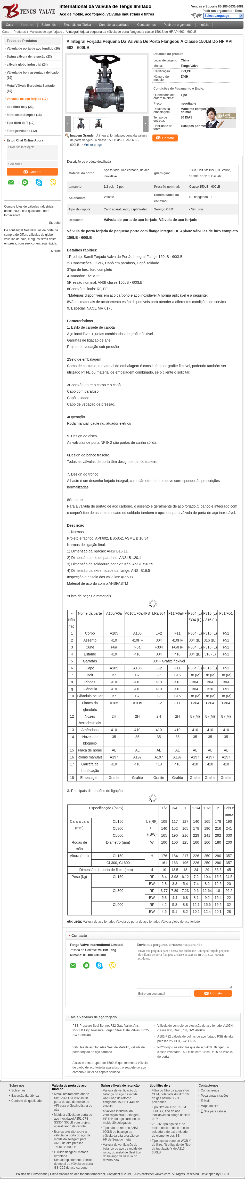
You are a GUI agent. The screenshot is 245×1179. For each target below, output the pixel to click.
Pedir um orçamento (217, 11)
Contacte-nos (146, 25)
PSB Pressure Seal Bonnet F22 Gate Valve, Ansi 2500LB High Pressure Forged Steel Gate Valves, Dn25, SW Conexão (111, 1030)
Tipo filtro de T (17, 123)
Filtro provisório (18, 131)
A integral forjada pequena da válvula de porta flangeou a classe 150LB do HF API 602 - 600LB (108, 140)
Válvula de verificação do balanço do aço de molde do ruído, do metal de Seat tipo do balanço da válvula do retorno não (122, 1152)
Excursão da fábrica (77, 25)
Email (239, 11)
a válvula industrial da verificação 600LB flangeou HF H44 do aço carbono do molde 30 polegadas (121, 1117)
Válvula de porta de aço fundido (30, 48)
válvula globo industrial (24, 64)
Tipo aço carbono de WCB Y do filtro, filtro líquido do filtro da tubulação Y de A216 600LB (171, 1146)
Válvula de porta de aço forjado (137, 921)
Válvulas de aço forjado (46, 32)
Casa (9, 25)
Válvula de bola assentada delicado (33, 72)
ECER (225, 1174)
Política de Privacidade (31, 1174)
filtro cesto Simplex (21, 115)
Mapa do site (209, 1106)
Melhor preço (93, 145)
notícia (204, 25)
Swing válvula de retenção (26, 56)
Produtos (27, 25)
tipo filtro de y (17, 107)
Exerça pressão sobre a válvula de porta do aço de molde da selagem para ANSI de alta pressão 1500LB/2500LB (72, 1139)
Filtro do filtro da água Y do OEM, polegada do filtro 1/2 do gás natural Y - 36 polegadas (171, 1096)
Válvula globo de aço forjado (180, 921)
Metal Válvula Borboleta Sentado (31, 86)
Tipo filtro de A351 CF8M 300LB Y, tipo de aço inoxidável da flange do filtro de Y (171, 1113)
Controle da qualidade (114, 25)
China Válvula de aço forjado (69, 1174)
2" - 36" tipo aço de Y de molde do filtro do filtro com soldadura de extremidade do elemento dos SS (170, 1129)
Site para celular (213, 1111)
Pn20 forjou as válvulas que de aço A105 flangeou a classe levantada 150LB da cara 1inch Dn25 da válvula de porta (195, 1052)
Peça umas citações (214, 1095)
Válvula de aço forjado (98, 921)
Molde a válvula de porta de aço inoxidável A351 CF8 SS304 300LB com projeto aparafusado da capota (73, 1120)
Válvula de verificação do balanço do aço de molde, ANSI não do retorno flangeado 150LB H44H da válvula (121, 1098)
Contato (32, 172)
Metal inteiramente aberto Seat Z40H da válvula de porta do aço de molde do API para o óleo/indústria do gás (73, 1101)
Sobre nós (49, 25)
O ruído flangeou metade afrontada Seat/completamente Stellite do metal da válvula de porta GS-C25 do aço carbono (73, 1159)
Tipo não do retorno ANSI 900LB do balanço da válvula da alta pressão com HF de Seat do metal (122, 1133)
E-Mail (205, 1101)
